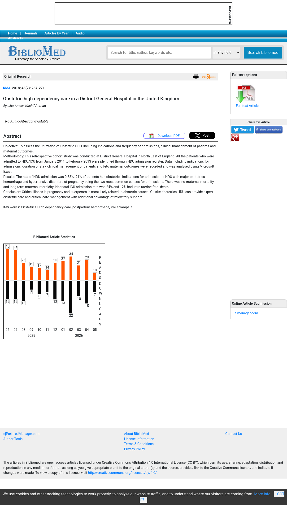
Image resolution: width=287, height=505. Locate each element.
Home (12, 33)
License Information (139, 439)
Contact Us (233, 434)
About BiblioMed (136, 434)
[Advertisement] (258, 218)
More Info (262, 494)
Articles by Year (56, 33)
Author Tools (12, 439)
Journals (30, 33)
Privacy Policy (134, 449)
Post (202, 135)
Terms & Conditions (139, 444)
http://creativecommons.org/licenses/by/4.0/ (122, 473)
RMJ (6, 88)
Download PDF (164, 136)
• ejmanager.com (245, 313)
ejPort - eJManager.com (21, 434)
